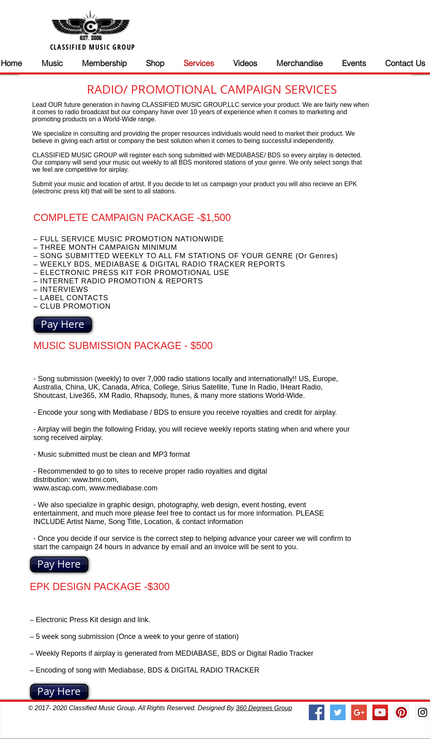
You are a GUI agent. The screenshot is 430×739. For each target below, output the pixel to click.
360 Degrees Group (264, 708)
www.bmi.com (94, 480)
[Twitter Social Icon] (338, 712)
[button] (58, 63)
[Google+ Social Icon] (359, 712)
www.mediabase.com (124, 488)
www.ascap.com (60, 488)
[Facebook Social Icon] (316, 712)
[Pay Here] (63, 325)
